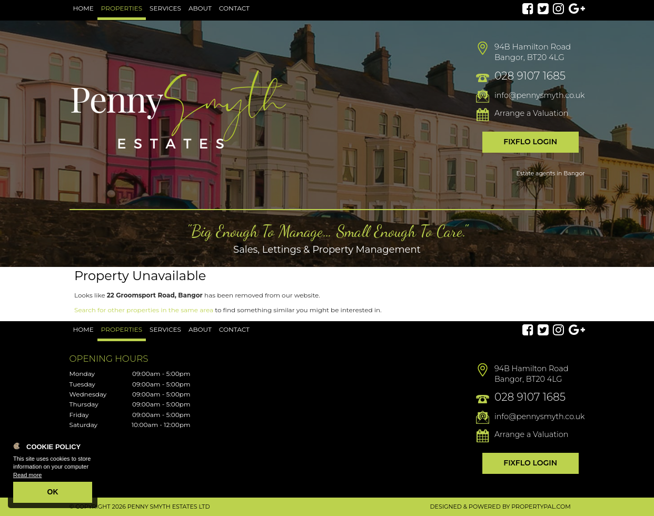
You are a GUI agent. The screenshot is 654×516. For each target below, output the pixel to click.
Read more (27, 475)
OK (52, 492)
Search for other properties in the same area (143, 310)
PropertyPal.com (540, 506)
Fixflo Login (530, 141)
